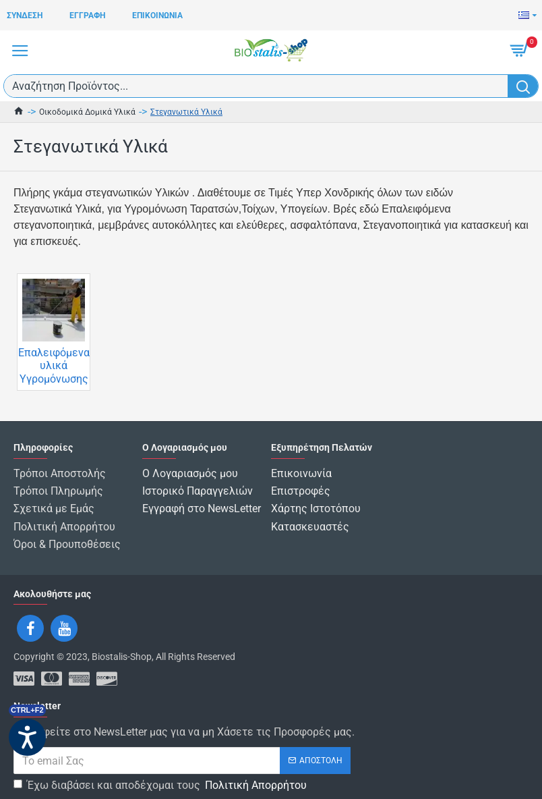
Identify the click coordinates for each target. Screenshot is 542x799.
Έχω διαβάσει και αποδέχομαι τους (161, 777)
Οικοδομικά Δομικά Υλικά (87, 112)
